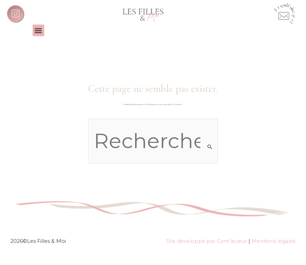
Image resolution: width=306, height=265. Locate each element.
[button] (38, 30)
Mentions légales (273, 241)
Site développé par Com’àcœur (206, 241)
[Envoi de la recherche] (210, 146)
